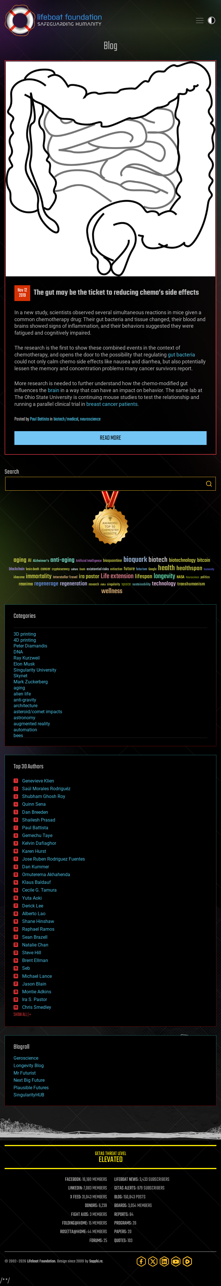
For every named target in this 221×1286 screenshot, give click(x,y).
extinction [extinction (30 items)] (116, 569)
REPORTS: (121, 1214)
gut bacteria (181, 355)
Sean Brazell (34, 937)
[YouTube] (175, 1261)
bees (18, 735)
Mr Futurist (25, 1073)
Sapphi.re (95, 1261)
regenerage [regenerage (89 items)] (46, 584)
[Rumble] (187, 1261)
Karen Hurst (34, 851)
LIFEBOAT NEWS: (126, 1179)
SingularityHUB (29, 1095)
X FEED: (75, 1197)
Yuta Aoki (32, 898)
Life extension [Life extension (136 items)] (117, 576)
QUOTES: (120, 1241)
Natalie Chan (35, 945)
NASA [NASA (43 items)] (180, 577)
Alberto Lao (33, 913)
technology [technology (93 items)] (164, 584)
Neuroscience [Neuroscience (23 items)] (192, 577)
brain (53, 390)
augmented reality (32, 723)
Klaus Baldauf (36, 882)
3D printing (25, 634)
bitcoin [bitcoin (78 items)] (203, 561)
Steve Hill (31, 952)
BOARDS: (120, 1206)
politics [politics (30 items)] (205, 577)
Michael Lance (37, 976)
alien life (22, 694)
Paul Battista (39, 419)
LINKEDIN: (75, 1188)
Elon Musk (24, 664)
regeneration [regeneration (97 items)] (73, 584)
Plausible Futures (31, 1087)
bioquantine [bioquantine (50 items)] (112, 560)
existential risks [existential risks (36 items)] (98, 569)
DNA (18, 652)
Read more (110, 438)
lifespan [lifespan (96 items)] (143, 576)
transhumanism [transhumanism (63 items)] (191, 584)
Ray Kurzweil (27, 658)
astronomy (24, 717)
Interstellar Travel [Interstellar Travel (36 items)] (65, 577)
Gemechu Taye (37, 835)
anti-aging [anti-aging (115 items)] (62, 560)
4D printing (25, 640)
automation (25, 729)
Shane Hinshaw (38, 921)
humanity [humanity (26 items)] (209, 569)
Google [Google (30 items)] (152, 569)
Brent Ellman (35, 960)
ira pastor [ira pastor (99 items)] (89, 576)
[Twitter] (152, 1261)
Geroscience (26, 1058)
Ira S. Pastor (34, 999)
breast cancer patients (112, 404)
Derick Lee (32, 906)
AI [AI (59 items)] (29, 561)
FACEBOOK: (73, 1179)
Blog (110, 46)
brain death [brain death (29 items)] (32, 569)
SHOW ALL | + (22, 1015)
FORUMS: (96, 1241)
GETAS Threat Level (110, 1158)
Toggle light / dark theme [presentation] (211, 20)
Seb (26, 968)
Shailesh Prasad (38, 820)
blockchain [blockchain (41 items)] (16, 569)
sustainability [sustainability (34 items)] (141, 585)
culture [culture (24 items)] (74, 569)
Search (209, 484)
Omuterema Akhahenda (46, 874)
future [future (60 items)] (129, 569)
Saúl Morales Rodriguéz (46, 788)
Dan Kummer (35, 866)
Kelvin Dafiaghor (39, 843)
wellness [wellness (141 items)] (111, 591)
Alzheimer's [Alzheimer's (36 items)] (41, 561)
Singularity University (35, 670)
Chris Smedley (36, 1007)
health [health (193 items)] (166, 568)
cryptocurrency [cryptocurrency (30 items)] (61, 569)
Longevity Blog (29, 1065)
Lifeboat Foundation (41, 1261)
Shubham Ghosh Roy (43, 796)
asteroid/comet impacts (38, 711)
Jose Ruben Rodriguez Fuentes (53, 859)
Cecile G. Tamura (39, 890)
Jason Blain (34, 984)
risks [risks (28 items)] (103, 584)
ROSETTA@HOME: (73, 1232)
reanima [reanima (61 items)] (26, 584)
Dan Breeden (35, 812)
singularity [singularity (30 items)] (113, 585)
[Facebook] (141, 1261)
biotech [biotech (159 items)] (157, 560)
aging (19, 688)
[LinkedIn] (164, 1261)
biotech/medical (66, 419)
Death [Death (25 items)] (82, 569)
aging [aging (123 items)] (20, 560)
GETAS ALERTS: (125, 1188)
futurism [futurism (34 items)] (141, 570)
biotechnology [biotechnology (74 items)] (182, 561)
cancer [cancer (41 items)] (45, 569)
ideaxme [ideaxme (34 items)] (19, 578)
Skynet (20, 675)
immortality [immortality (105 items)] (39, 576)
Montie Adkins (36, 991)
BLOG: (118, 1197)
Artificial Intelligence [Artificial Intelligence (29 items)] (89, 561)
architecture (25, 705)
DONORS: (91, 1206)
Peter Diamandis (30, 646)
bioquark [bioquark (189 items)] (135, 560)
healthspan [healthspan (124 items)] (189, 568)
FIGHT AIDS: (80, 1214)
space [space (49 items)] (126, 584)
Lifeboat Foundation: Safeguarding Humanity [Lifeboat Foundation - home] (96, 20)
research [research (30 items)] (94, 585)
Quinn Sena (34, 804)
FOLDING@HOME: (75, 1223)
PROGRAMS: (123, 1223)
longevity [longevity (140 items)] (164, 576)
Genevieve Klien (38, 781)
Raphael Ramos (38, 929)
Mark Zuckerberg (31, 682)
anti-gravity (25, 700)
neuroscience (90, 419)
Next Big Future (29, 1080)
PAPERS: (120, 1232)
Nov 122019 (22, 293)
